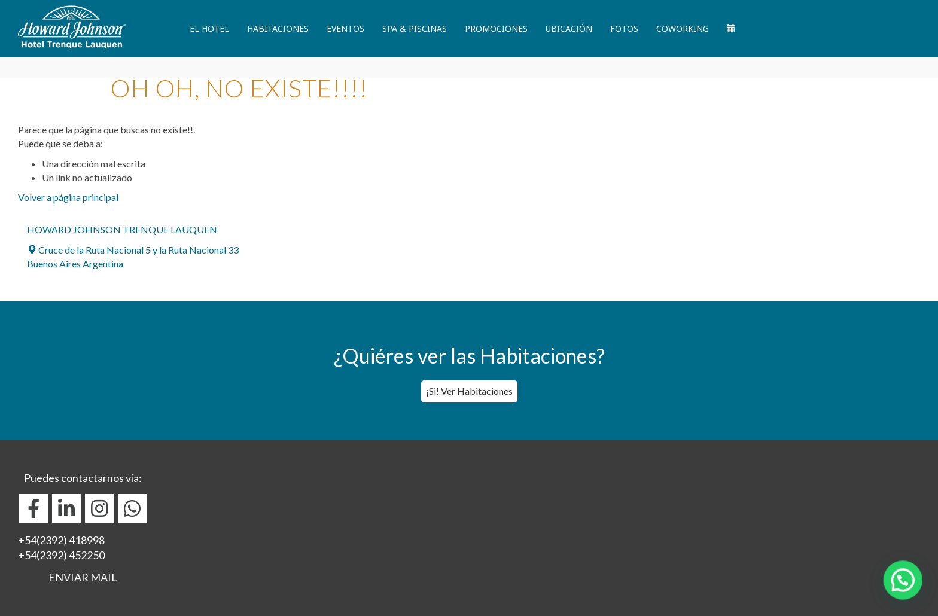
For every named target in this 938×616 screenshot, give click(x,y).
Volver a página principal (68, 197)
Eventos (345, 28)
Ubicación (569, 28)
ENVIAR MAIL (82, 577)
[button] (907, 594)
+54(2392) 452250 (61, 555)
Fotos (624, 28)
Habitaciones (278, 28)
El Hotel (209, 28)
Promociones (496, 28)
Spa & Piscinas (414, 28)
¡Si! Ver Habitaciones (469, 391)
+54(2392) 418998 (61, 540)
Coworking (682, 28)
